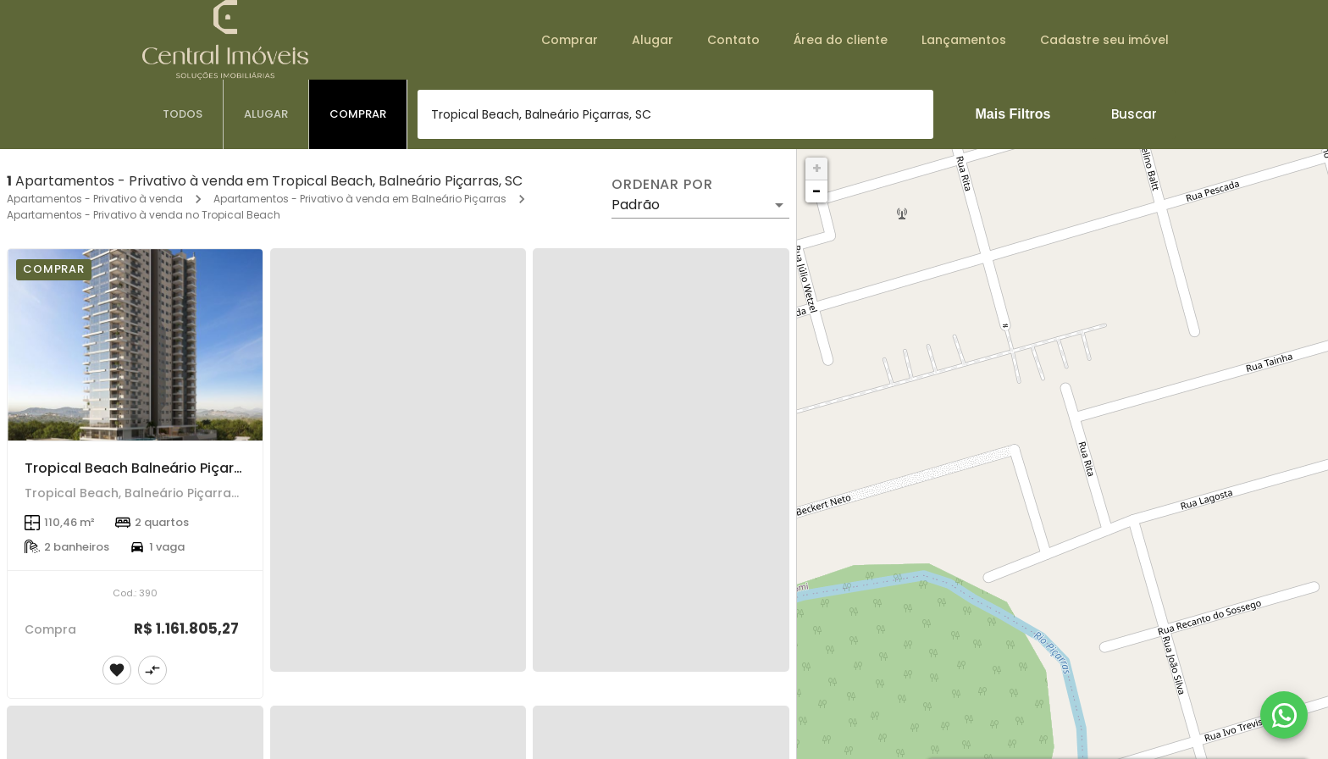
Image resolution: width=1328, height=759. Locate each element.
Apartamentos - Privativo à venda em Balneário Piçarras (359, 198)
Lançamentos (963, 39)
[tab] (183, 114)
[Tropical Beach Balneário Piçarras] (135, 344)
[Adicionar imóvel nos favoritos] (116, 670)
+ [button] (817, 168)
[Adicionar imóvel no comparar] (152, 670)
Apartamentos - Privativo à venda (95, 198)
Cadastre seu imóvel (1104, 39)
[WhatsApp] (1284, 715)
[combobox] (675, 114)
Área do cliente (841, 39)
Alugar (652, 39)
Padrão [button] (635, 204)
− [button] (816, 191)
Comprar (569, 39)
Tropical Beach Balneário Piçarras (140, 468)
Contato (733, 39)
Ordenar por (662, 184)
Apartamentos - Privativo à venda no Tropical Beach (143, 215)
